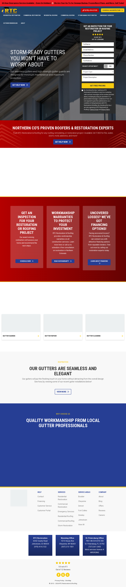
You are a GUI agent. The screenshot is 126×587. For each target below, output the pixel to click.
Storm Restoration (65, 525)
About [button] (23, 23)
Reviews (102, 510)
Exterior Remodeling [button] (10, 23)
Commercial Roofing (66, 521)
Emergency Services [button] (107, 15)
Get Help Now (20, 85)
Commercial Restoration (63, 505)
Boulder (81, 496)
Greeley (81, 515)
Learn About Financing (99, 262)
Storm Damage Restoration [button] (87, 15)
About (101, 496)
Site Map (68, 580)
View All (81, 524)
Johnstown (82, 520)
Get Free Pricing (97, 85)
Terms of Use (94, 109)
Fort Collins (82, 510)
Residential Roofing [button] (50, 15)
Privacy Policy (105, 109)
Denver (81, 506)
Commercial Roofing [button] (68, 15)
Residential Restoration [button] (11, 15)
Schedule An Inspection (112, 10)
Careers (102, 515)
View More (63, 392)
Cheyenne (82, 501)
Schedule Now (26, 261)
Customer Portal (44, 510)
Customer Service (45, 506)
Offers (101, 506)
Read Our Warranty (63, 261)
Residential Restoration (62, 498)
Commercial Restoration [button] (32, 15)
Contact (41, 496)
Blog (100, 501)
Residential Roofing (65, 516)
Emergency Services (66, 511)
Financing (41, 501)
